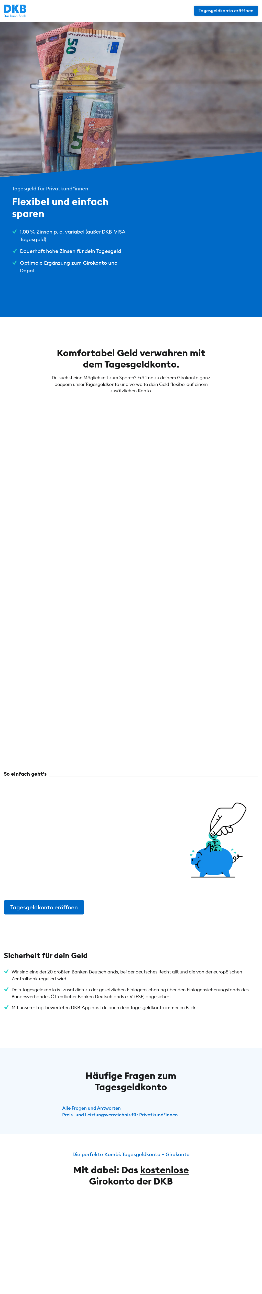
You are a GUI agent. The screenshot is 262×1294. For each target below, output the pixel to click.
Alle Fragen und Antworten (91, 1108)
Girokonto (95, 263)
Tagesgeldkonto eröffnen (44, 907)
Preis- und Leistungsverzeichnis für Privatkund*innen (120, 1115)
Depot (27, 270)
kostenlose (164, 1170)
